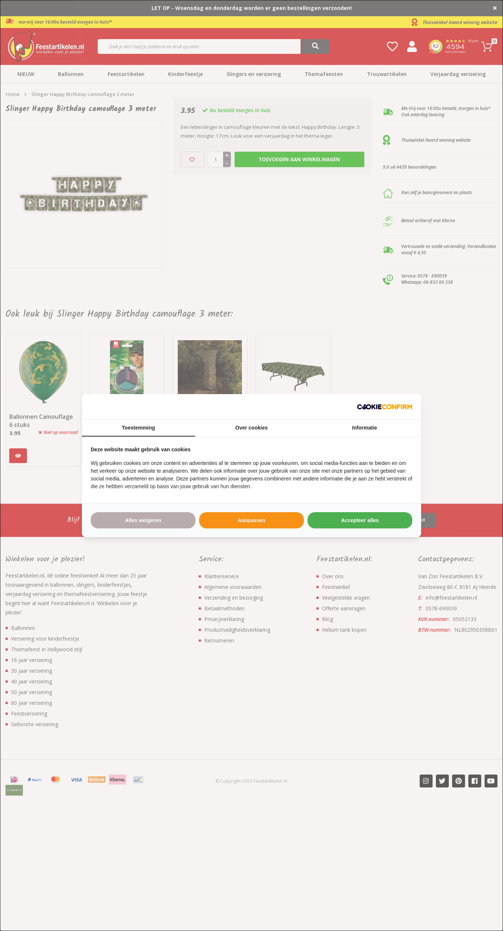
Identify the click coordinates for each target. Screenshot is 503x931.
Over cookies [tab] (251, 428)
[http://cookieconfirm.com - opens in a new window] (384, 406)
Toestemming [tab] (138, 428)
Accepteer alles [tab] (360, 520)
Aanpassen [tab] (252, 520)
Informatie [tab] (364, 428)
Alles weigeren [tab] (143, 520)
